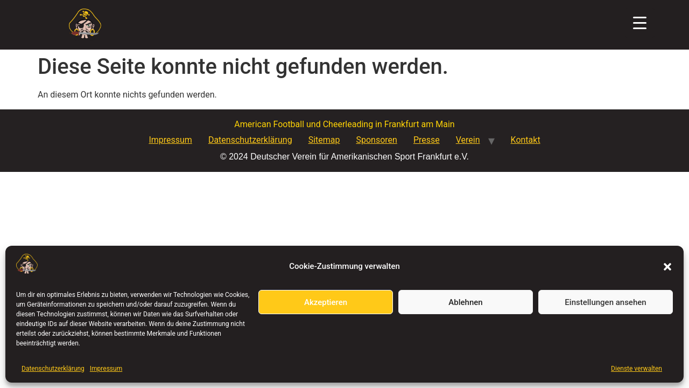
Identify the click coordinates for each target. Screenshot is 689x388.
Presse (426, 140)
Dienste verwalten (636, 368)
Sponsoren (376, 140)
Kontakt (525, 140)
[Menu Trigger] (640, 23)
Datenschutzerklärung (53, 368)
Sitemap (324, 140)
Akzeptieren (325, 302)
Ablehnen (465, 302)
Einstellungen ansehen (605, 302)
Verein (468, 140)
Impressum (106, 368)
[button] (667, 266)
